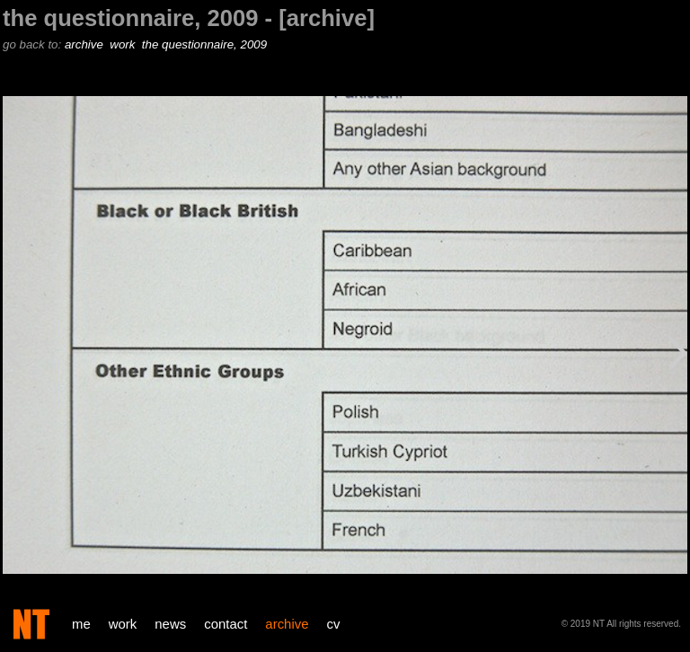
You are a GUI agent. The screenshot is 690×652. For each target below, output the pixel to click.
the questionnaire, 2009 (206, 44)
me (81, 623)
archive (86, 44)
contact (225, 623)
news (170, 623)
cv (334, 623)
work (124, 44)
